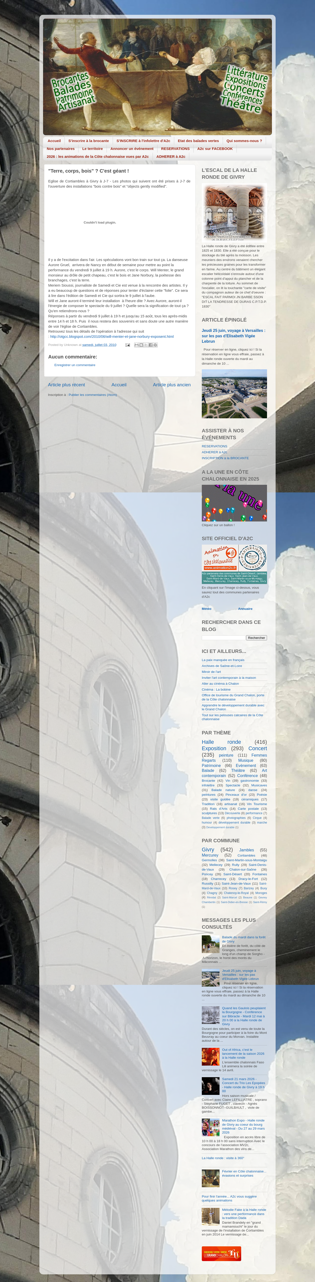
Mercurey (210, 855)
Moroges (261, 893)
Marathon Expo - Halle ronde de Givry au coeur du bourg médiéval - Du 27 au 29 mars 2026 (243, 1126)
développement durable (235, 822)
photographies (236, 818)
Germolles (209, 860)
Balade (208, 770)
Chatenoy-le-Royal (236, 893)
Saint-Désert (232, 874)
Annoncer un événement (132, 148)
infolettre (208, 785)
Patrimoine (211, 765)
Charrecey (218, 879)
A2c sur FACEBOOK (215, 148)
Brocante (208, 780)
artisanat (230, 804)
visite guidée (220, 799)
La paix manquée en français (223, 660)
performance (254, 813)
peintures (209, 794)
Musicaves (259, 785)
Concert (257, 748)
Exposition (214, 748)
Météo (206, 609)
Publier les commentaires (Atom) (93, 395)
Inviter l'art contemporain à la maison (229, 678)
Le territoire (92, 148)
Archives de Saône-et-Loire (222, 666)
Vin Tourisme (257, 804)
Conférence (247, 775)
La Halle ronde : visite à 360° (223, 1158)
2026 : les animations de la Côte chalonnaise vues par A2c (98, 156)
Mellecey (215, 865)
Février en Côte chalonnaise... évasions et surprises (244, 1173)
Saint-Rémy (260, 902)
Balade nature (223, 790)
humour (207, 822)
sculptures (209, 813)
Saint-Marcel (229, 897)
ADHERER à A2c (171, 156)
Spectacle (233, 785)
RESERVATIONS (175, 148)
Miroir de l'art (211, 672)
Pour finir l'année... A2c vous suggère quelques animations (229, 1198)
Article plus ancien (172, 384)
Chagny (212, 893)
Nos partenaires (61, 148)
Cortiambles (246, 855)
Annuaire (245, 609)
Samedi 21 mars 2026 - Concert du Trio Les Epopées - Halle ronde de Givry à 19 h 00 (243, 1085)
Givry (208, 849)
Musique (245, 760)
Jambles (246, 850)
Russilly (207, 883)
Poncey (207, 874)
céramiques (250, 799)
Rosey (233, 888)
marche (262, 822)
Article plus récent (66, 384)
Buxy (263, 888)
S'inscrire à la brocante (88, 141)
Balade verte (211, 818)
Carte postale (248, 809)
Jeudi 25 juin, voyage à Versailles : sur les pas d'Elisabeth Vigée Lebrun (234, 335)
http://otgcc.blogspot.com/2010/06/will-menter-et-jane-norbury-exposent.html (112, 337)
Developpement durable (220, 827)
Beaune (247, 897)
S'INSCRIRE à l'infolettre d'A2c (143, 141)
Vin (227, 780)
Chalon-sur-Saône (242, 869)
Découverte (232, 813)
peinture (226, 755)
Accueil (54, 141)
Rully (235, 865)
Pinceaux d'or (236, 794)
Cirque (257, 818)
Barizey (249, 888)
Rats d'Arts (218, 809)
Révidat (211, 897)
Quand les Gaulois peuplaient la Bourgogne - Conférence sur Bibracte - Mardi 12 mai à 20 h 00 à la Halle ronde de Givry (244, 1016)
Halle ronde (221, 742)
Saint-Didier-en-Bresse (234, 902)
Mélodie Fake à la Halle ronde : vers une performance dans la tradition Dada (244, 1213)
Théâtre (238, 770)
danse (252, 790)
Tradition (208, 804)
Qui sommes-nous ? (244, 141)
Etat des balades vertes (198, 141)
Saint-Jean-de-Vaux (236, 883)
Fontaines (259, 874)
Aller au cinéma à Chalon (220, 683)
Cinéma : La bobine (216, 689)
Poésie (262, 794)
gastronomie (250, 780)
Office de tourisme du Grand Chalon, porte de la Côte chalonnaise (233, 697)
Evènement (246, 765)
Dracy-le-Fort (248, 879)
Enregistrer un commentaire (74, 365)
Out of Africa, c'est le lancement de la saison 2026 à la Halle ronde (243, 1053)
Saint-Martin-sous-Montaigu (246, 860)
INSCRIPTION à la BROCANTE (225, 458)
